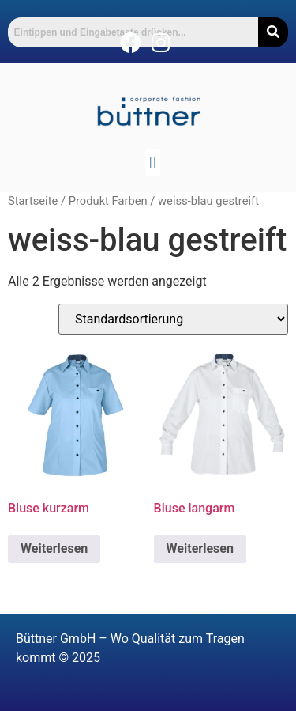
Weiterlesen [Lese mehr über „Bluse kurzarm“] (54, 548)
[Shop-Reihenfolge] (173, 319)
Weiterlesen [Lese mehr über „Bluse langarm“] (200, 548)
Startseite (33, 201)
